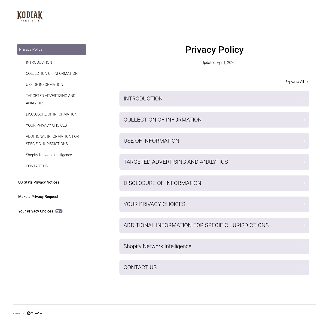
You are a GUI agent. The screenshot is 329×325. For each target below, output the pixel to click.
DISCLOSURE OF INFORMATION (51, 114)
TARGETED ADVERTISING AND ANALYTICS (50, 99)
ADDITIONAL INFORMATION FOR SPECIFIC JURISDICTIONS (52, 140)
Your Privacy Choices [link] (40, 211)
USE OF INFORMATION (44, 84)
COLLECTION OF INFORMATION (52, 73)
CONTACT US (37, 166)
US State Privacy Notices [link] (38, 182)
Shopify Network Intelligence (49, 155)
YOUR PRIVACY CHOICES (46, 125)
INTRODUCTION (39, 62)
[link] (49, 62)
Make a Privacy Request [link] (38, 196)
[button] (214, 83)
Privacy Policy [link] (30, 49)
